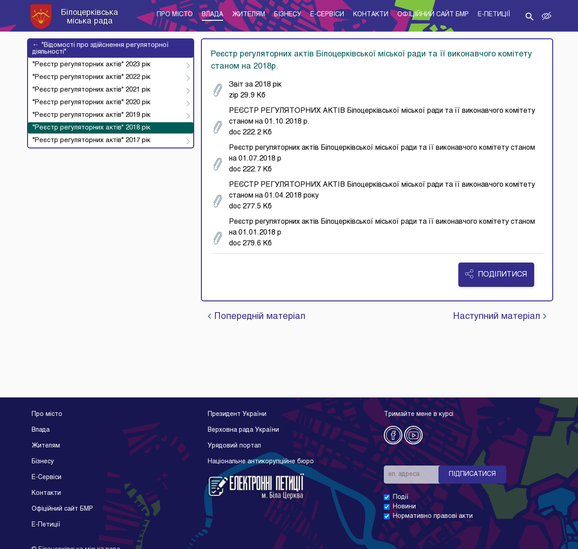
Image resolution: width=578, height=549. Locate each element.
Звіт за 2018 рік (247, 90)
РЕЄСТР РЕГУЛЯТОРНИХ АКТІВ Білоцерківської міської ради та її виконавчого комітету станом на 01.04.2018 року (374, 196)
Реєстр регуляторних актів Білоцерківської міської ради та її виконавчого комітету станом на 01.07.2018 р (374, 159)
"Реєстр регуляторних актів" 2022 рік (91, 77)
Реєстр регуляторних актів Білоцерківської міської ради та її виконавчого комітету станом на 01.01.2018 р (374, 233)
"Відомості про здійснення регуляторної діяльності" (101, 48)
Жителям (46, 446)
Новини (404, 507)
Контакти (46, 493)
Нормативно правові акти (433, 516)
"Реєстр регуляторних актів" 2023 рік (91, 64)
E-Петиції (46, 525)
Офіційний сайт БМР (62, 509)
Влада (41, 430)
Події (401, 497)
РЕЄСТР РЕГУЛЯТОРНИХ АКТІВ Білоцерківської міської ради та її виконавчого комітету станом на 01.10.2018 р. (374, 122)
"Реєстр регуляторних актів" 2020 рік (91, 102)
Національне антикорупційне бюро (261, 462)
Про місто (47, 414)
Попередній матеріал (256, 317)
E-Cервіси (46, 477)
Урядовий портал (234, 446)
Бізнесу (43, 462)
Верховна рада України (243, 430)
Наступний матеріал (499, 317)
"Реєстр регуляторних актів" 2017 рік (91, 140)
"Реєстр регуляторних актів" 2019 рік (91, 115)
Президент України (237, 414)
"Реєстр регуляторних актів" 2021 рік (91, 90)
